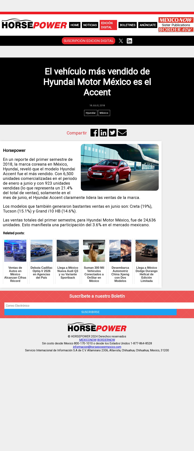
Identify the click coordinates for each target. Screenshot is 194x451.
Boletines (127, 25)
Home (75, 25)
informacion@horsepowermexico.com (97, 347)
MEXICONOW (88, 340)
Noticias (90, 25)
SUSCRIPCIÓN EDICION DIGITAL (89, 41)
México (104, 113)
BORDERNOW (106, 340)
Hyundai (91, 113)
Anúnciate (148, 25)
